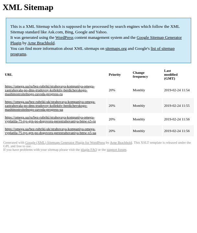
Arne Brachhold (41, 42)
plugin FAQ (89, 149)
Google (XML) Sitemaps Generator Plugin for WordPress (65, 142)
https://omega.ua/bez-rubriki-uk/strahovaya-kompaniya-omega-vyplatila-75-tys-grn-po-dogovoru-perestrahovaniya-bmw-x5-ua (50, 131)
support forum (116, 149)
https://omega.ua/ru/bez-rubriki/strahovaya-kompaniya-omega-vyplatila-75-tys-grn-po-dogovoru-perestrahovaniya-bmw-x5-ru (50, 119)
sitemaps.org (116, 48)
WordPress (64, 37)
